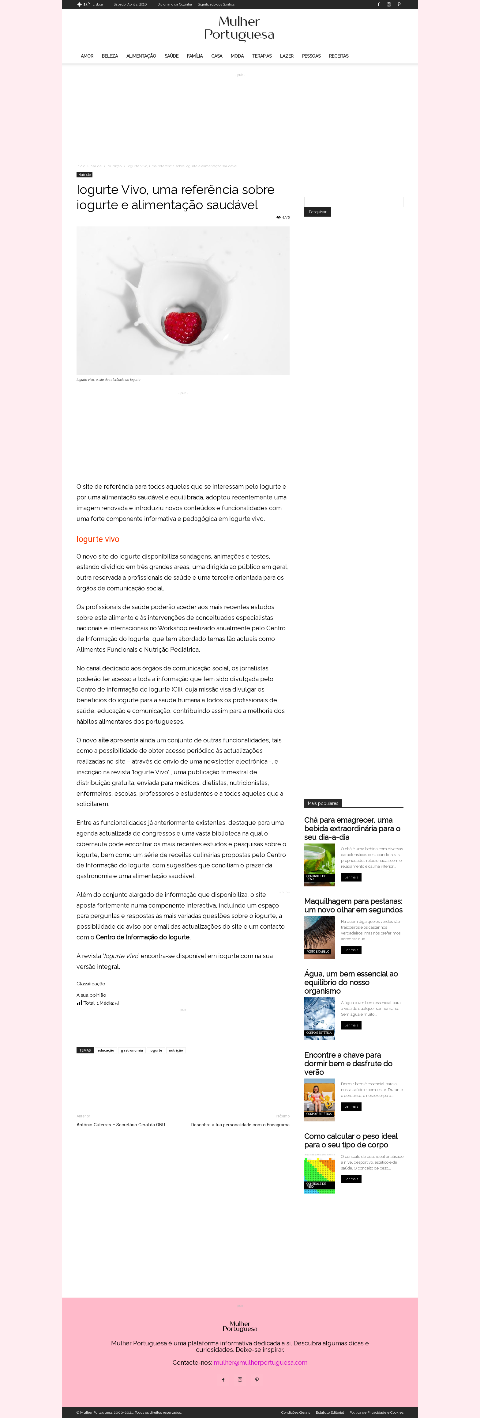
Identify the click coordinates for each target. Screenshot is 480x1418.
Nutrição (114, 166)
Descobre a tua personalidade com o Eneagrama (240, 1125)
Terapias (262, 56)
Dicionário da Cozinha (174, 4)
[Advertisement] (240, 114)
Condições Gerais (295, 1412)
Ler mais (351, 877)
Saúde (171, 56)
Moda (237, 56)
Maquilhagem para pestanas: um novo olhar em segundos (353, 905)
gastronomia (132, 1050)
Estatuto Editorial (330, 1412)
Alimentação (141, 56)
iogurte (156, 1050)
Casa (216, 56)
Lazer (287, 56)
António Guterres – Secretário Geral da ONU (121, 1125)
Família (195, 56)
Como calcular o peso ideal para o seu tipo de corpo (350, 1140)
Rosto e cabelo (317, 951)
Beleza (110, 56)
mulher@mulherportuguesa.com (260, 1362)
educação (106, 1050)
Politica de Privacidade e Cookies (376, 1412)
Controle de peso (316, 878)
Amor (87, 56)
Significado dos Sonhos (216, 4)
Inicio (81, 166)
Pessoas (311, 56)
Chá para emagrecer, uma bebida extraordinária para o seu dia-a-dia (352, 829)
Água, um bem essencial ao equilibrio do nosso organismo (351, 982)
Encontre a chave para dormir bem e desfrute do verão (348, 1064)
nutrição (176, 1050)
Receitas (338, 56)
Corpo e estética (319, 1032)
